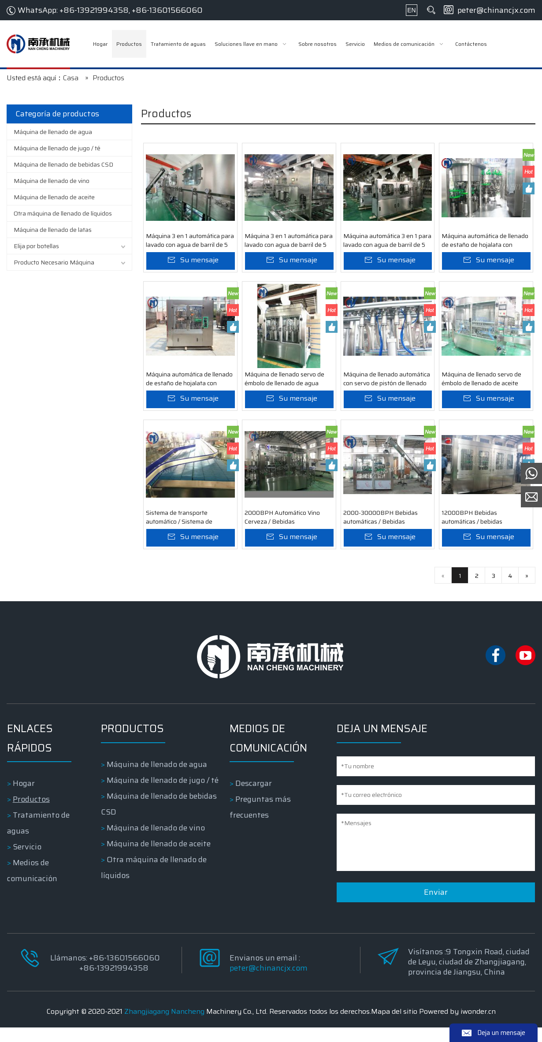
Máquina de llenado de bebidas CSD (63, 164)
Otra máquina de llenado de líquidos (63, 213)
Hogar (23, 798)
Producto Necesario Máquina (54, 262)
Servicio (26, 861)
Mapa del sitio (394, 1025)
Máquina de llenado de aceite (54, 197)
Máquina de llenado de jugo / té (57, 148)
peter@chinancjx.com (496, 10)
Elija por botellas (36, 246)
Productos (30, 814)
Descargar (254, 798)
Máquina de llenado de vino (51, 181)
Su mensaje (199, 263)
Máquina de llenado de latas (53, 229)
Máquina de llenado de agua (53, 132)
